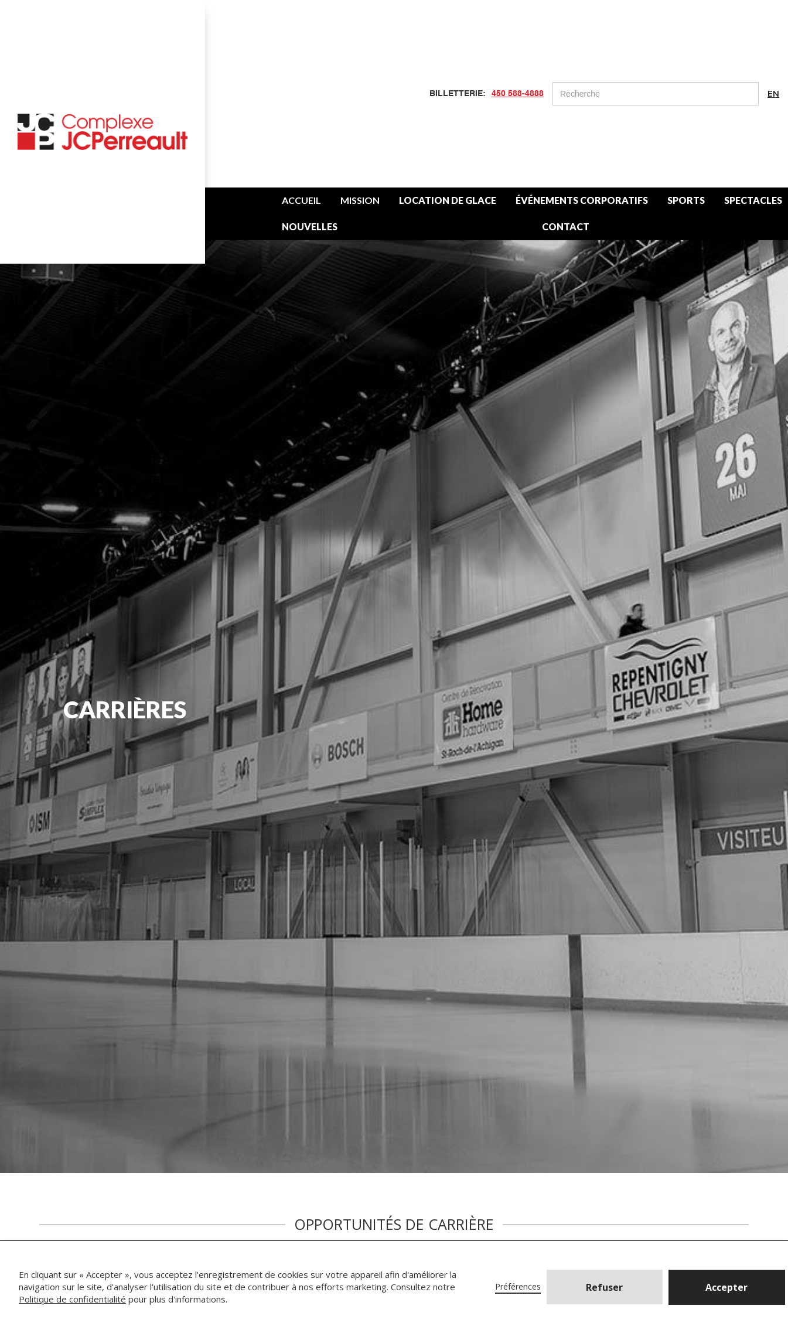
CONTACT (565, 226)
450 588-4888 (518, 94)
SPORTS (686, 200)
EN (773, 93)
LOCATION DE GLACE (447, 200)
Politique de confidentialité (72, 1299)
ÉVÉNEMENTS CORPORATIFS (582, 200)
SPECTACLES (753, 200)
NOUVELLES (309, 226)
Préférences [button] (518, 1286)
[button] (726, 1287)
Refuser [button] (604, 1287)
